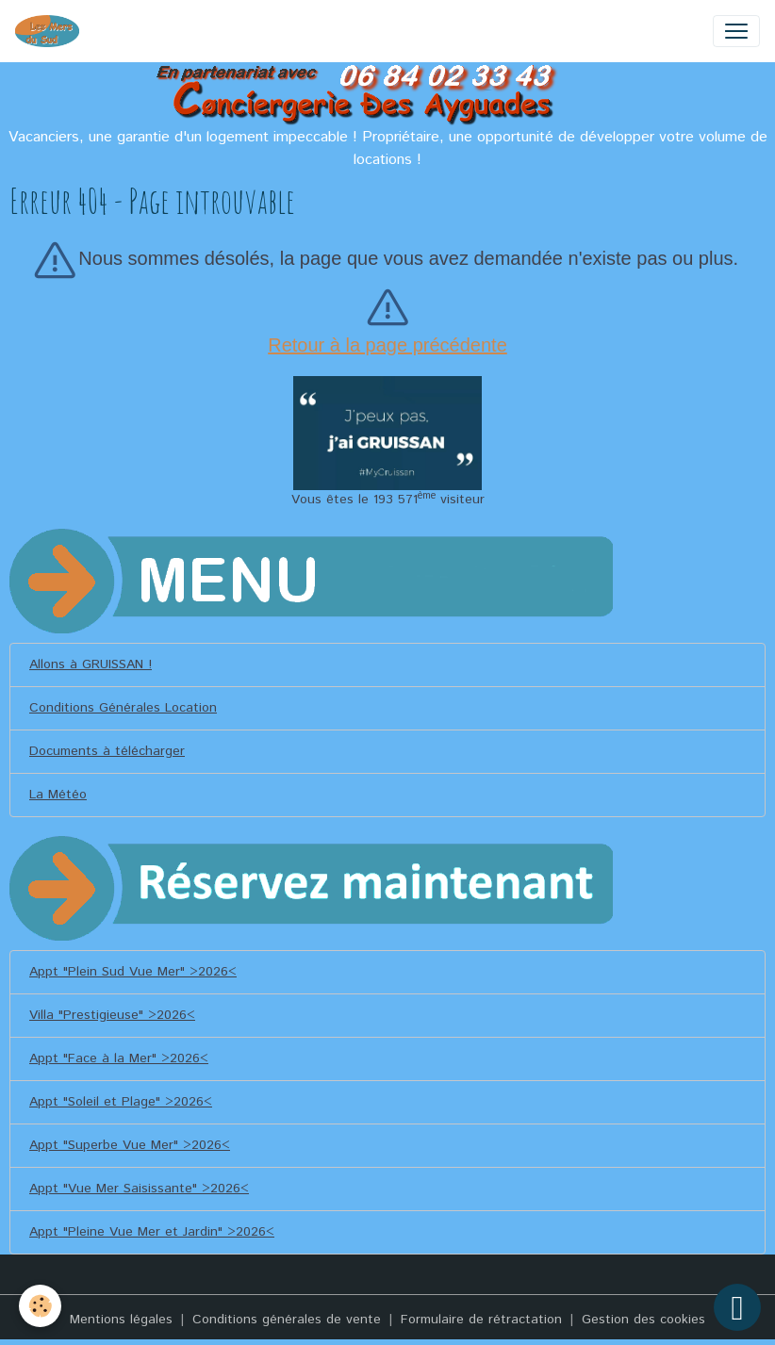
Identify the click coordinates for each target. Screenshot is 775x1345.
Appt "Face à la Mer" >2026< (118, 1058)
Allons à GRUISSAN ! (90, 664)
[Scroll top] (737, 1307)
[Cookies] (40, 1306)
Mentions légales (121, 1319)
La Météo (58, 794)
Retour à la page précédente (387, 345)
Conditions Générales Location (123, 707)
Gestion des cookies (643, 1319)
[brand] (51, 31)
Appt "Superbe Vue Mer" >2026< (129, 1145)
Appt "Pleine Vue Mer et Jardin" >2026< (151, 1231)
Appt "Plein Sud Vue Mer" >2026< (133, 971)
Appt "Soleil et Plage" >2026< (120, 1101)
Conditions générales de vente (286, 1319)
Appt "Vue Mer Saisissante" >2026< (139, 1188)
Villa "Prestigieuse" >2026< (112, 1015)
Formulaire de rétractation (481, 1319)
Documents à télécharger (107, 751)
